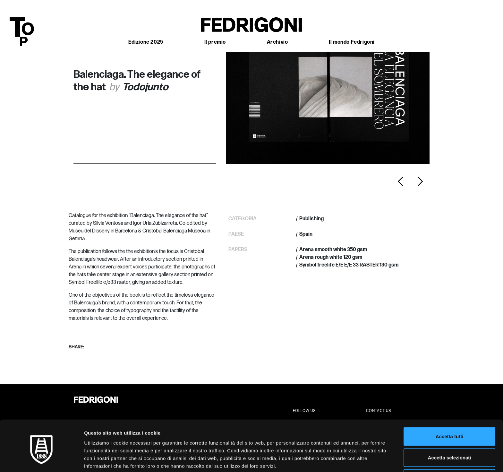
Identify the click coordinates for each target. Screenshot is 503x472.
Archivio (277, 42)
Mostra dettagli (337, 459)
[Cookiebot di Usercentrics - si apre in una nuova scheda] (41, 459)
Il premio (215, 42)
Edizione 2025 (145, 42)
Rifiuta (449, 451)
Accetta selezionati (449, 430)
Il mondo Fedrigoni (352, 42)
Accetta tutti (450, 409)
